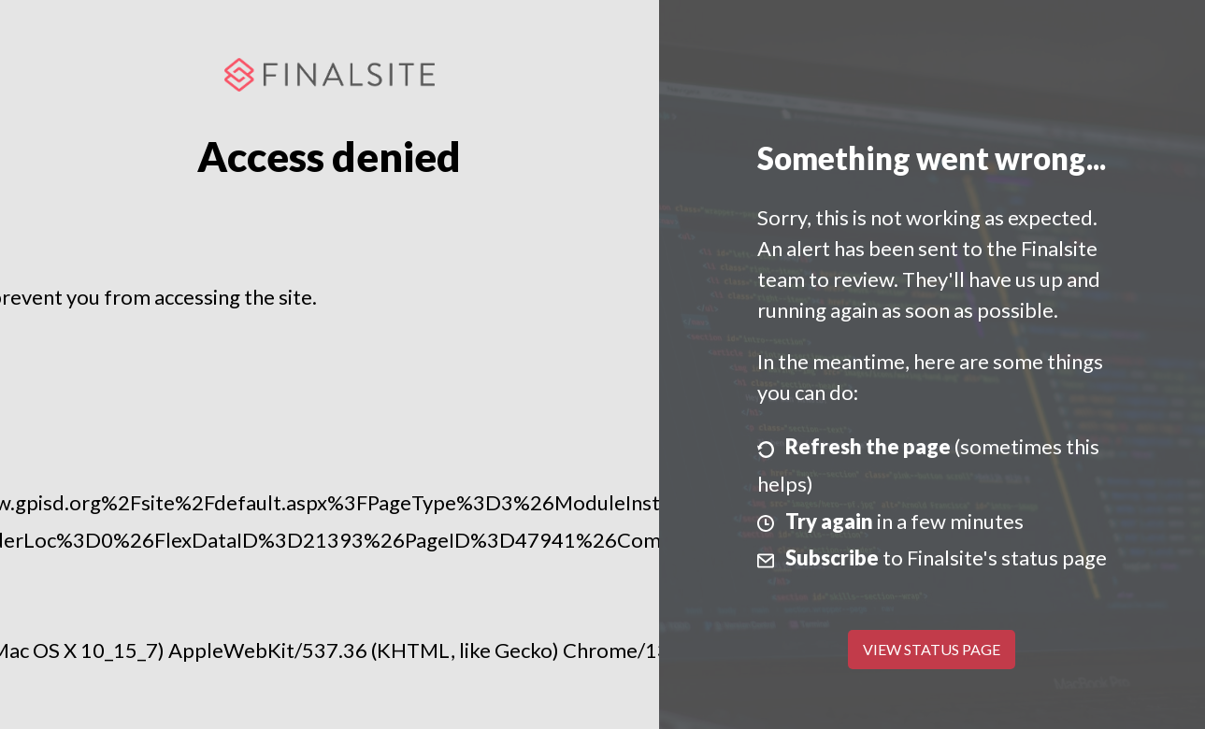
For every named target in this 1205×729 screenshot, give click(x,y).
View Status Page (931, 649)
